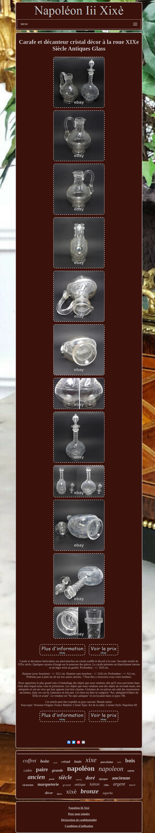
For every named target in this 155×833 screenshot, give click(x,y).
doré (90, 777)
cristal (65, 762)
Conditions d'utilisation (79, 826)
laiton (94, 784)
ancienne (121, 777)
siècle (65, 777)
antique (80, 784)
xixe (91, 760)
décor (49, 793)
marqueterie (48, 784)
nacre (132, 785)
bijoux (59, 794)
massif (79, 779)
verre (130, 770)
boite (44, 761)
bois (130, 760)
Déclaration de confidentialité (79, 820)
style (55, 762)
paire (42, 769)
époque (103, 778)
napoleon (111, 768)
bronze (89, 791)
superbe (108, 793)
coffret (29, 761)
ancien (36, 776)
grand (67, 785)
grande (57, 770)
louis (78, 762)
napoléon (80, 768)
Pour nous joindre (79, 813)
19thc (106, 785)
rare (119, 762)
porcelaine (107, 762)
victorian (28, 785)
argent (119, 784)
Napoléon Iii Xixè (78, 807)
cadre (28, 770)
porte (51, 778)
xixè (71, 791)
